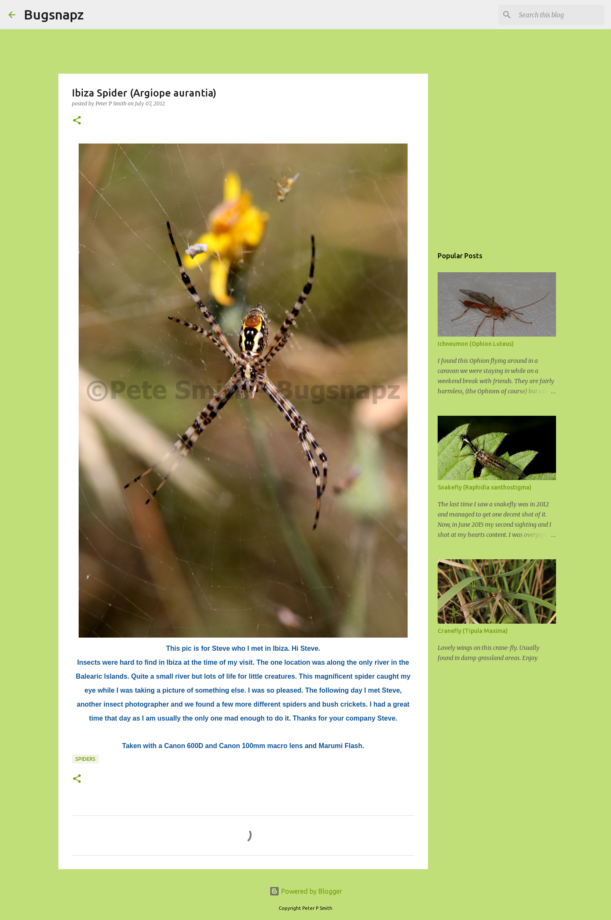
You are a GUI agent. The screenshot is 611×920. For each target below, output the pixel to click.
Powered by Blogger (305, 891)
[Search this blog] (559, 15)
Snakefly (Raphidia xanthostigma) (485, 487)
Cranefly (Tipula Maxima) (473, 630)
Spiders (85, 759)
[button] (77, 121)
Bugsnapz (54, 14)
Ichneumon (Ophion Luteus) (476, 343)
